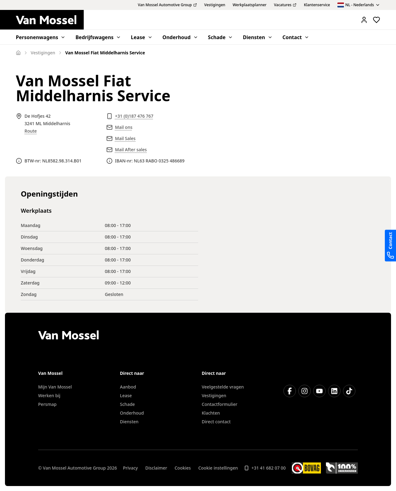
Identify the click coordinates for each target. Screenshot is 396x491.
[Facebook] (289, 391)
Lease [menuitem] (142, 37)
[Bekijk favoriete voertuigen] (376, 20)
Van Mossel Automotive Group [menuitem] (167, 4)
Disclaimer (156, 468)
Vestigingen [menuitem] (214, 4)
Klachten (211, 413)
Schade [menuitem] (220, 37)
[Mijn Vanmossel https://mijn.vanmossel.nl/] (364, 20)
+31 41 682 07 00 (265, 468)
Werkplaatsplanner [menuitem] (249, 4)
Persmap (47, 404)
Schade (127, 404)
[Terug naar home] (50, 20)
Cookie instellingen (218, 468)
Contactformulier (220, 404)
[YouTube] (319, 391)
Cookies (183, 468)
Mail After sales (131, 149)
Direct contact (216, 422)
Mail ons (123, 127)
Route (30, 131)
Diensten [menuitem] (257, 37)
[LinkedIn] (334, 391)
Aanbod (128, 387)
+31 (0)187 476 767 (134, 116)
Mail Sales (125, 138)
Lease (126, 395)
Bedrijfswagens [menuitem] (98, 37)
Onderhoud (132, 413)
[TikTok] (349, 391)
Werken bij (49, 395)
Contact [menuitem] (296, 37)
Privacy (130, 468)
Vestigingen (214, 395)
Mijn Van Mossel (55, 387)
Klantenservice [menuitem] (317, 4)
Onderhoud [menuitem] (180, 37)
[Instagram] (304, 391)
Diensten (129, 422)
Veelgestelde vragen (223, 387)
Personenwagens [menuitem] (40, 37)
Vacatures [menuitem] (285, 4)
